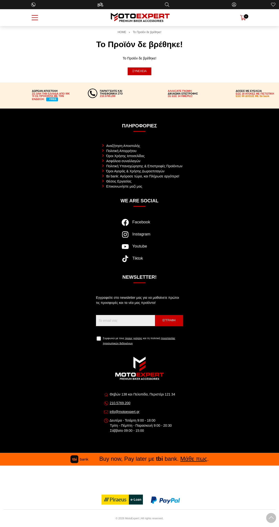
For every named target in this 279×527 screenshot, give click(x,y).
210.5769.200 (120, 403)
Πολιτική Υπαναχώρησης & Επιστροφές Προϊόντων (144, 166)
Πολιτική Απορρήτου (121, 151)
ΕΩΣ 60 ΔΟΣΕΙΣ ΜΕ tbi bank (252, 96)
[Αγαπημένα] (273, 4)
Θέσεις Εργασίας (119, 181)
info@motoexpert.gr (125, 412)
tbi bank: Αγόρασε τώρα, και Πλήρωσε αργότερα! (142, 176)
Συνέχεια (139, 71)
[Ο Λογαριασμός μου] (234, 4)
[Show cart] (243, 18)
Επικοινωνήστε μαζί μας (124, 186)
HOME (121, 32)
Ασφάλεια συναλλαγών (123, 161)
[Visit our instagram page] (139, 237)
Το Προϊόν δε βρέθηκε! (147, 32)
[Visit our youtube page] (139, 249)
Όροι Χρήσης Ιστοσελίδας (125, 156)
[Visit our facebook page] (139, 225)
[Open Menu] (35, 18)
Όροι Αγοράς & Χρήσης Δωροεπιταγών (135, 171)
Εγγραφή (169, 320)
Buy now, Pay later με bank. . (139, 458)
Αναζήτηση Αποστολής (123, 146)
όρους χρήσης (133, 338)
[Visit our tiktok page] (139, 261)
